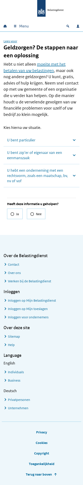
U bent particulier (21, 140)
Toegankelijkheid (41, 464)
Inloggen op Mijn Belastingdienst (32, 300)
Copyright (41, 453)
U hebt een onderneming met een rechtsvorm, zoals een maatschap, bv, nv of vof (37, 175)
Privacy (41, 432)
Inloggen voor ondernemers (28, 317)
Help (11, 345)
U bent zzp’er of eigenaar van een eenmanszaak (34, 155)
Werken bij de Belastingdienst (29, 281)
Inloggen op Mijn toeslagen (28, 309)
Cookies (42, 443)
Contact (13, 264)
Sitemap (14, 336)
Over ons (14, 273)
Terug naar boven (39, 474)
